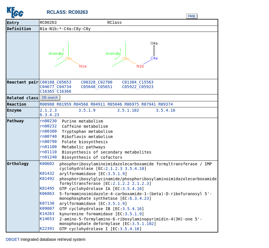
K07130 (47, 204)
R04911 (98, 104)
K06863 (47, 194)
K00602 (47, 164)
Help (191, 16)
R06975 (132, 104)
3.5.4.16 (165, 110)
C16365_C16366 (55, 92)
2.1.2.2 (121, 184)
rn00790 (48, 142)
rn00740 (48, 137)
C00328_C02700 (97, 82)
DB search (50, 98)
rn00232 (48, 126)
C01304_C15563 (138, 82)
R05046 (115, 104)
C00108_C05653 (55, 82)
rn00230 (48, 121)
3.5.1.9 (86, 110)
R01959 (64, 104)
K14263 (47, 214)
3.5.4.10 (134, 169)
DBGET (13, 240)
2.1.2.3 (48, 110)
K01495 (47, 189)
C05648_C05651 (97, 87)
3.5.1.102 (128, 110)
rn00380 (48, 131)
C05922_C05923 (138, 87)
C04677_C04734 (55, 87)
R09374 (165, 104)
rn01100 (48, 147)
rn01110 (48, 152)
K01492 (47, 179)
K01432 (47, 174)
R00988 (47, 104)
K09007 (47, 209)
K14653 (47, 219)
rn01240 (48, 157)
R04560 (81, 104)
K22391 (47, 229)
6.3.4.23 (49, 115)
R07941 (149, 104)
